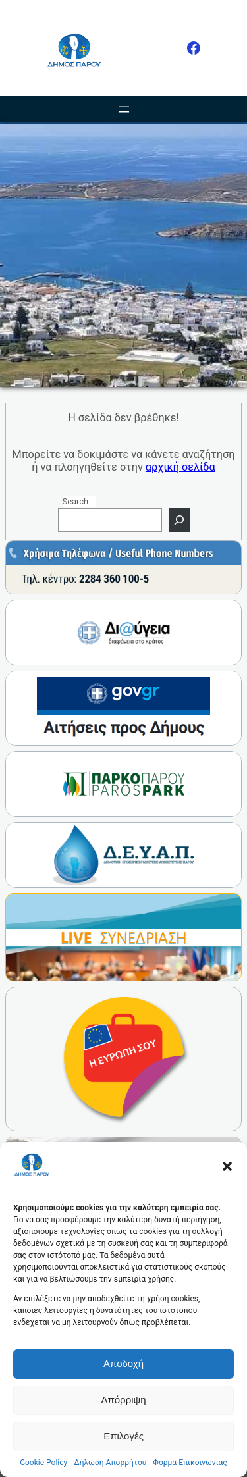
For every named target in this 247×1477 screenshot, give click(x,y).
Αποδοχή (123, 1363)
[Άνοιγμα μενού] (124, 109)
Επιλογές (123, 1435)
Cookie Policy (43, 1462)
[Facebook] (194, 48)
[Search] (179, 520)
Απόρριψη (123, 1399)
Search (76, 501)
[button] (227, 1166)
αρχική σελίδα (180, 467)
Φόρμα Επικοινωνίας (190, 1462)
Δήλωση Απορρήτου (110, 1462)
